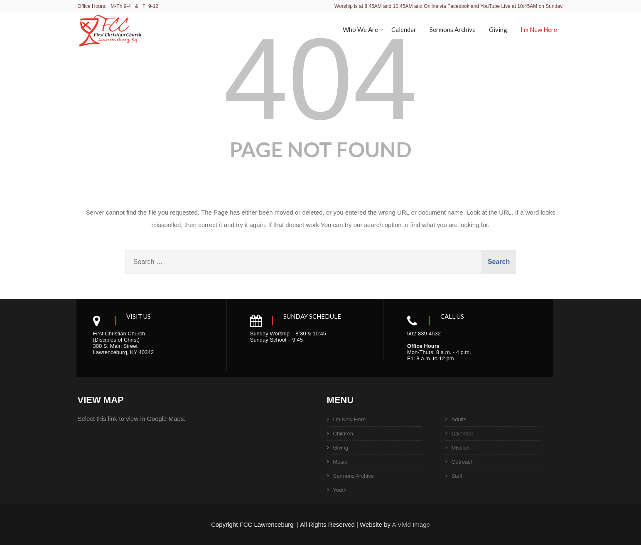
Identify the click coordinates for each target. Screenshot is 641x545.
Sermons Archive (453, 29)
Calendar (403, 29)
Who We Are (363, 29)
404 (320, 79)
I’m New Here (539, 29)
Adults (459, 419)
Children (343, 433)
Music (340, 462)
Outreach (463, 462)
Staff (457, 476)
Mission (461, 448)
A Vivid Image (411, 524)
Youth (340, 490)
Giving (498, 29)
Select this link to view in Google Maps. (132, 418)
